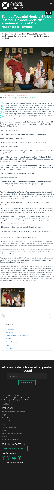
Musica (8, 339)
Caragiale (15, 97)
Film (7, 345)
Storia (3, 424)
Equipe (4, 415)
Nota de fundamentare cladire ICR (12, 433)
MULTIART (9, 348)
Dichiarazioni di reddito (9, 427)
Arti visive (9, 332)
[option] (12, 297)
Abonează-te (27, 383)
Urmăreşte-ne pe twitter (14, 449)
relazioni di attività (7, 421)
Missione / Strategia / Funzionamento (13, 411)
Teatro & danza (11, 342)
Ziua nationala (23, 97)
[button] (52, 48)
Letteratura (10, 329)
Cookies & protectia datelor (10, 439)
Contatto (4, 436)
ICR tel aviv (32, 97)
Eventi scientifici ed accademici (17, 335)
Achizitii (4, 430)
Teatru (10, 97)
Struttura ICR (5, 418)
